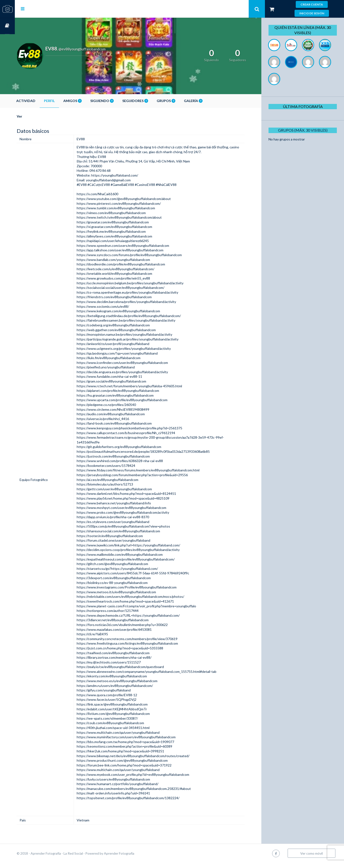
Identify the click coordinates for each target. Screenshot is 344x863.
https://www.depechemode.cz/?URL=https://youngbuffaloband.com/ (140, 615)
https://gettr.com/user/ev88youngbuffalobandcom (126, 489)
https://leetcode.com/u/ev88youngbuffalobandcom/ (127, 269)
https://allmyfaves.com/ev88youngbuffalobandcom (126, 236)
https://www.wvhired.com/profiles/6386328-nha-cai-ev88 (132, 461)
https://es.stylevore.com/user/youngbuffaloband (125, 522)
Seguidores (150, 101)
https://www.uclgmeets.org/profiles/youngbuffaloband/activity (136, 348)
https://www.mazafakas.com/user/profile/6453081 (126, 629)
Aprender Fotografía (134, 853)
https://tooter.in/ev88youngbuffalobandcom (122, 536)
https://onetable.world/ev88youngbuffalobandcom (126, 273)
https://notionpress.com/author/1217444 (119, 611)
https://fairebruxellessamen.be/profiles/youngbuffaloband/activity (138, 320)
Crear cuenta (312, 4)
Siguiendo (117, 101)
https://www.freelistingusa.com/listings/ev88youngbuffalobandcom (139, 643)
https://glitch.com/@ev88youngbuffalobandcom (124, 564)
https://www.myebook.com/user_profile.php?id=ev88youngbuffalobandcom (145, 774)
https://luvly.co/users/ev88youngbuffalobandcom (125, 779)
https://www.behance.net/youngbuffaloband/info (126, 503)
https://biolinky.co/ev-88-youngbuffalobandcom (124, 583)
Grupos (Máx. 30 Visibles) (304, 130)
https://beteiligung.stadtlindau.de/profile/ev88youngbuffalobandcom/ (141, 316)
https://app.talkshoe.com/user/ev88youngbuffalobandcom (132, 250)
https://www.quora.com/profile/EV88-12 (119, 695)
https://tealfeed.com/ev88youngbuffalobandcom (125, 653)
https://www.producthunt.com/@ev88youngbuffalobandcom (134, 760)
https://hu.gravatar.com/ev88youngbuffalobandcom (127, 395)
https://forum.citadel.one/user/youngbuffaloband (125, 540)
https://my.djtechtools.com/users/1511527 (121, 662)
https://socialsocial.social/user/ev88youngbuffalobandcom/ (132, 288)
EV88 (93, 147)
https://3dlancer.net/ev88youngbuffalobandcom (125, 620)
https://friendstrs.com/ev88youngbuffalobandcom (126, 297)
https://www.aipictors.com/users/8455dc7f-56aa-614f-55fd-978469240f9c (145, 573)
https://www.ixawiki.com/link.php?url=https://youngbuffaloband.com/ (140, 545)
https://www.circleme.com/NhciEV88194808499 (125, 409)
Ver (34, 116)
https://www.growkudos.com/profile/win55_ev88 (125, 278)
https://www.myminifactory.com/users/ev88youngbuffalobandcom (138, 737)
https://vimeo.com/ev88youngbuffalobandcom (123, 213)
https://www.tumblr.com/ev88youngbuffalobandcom (128, 208)
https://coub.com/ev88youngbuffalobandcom (122, 723)
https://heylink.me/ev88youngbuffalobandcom (123, 231)
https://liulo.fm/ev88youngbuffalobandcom (120, 358)
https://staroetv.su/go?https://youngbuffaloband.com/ (129, 568)
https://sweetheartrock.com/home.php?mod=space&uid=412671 (137, 601)
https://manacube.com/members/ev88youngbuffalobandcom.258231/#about (146, 789)
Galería (208, 101)
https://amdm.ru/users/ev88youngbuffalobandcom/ (127, 686)
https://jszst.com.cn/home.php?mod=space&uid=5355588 (132, 648)
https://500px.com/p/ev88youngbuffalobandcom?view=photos (135, 526)
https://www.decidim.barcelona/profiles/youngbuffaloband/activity (138, 302)
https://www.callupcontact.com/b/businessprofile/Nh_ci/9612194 (138, 433)
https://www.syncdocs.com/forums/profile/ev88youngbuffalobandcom (141, 255)
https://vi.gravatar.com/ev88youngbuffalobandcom (126, 227)
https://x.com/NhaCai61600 (109, 194)
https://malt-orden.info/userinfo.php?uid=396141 (125, 793)
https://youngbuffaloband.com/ (126, 175)
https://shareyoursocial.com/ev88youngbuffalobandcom (130, 531)
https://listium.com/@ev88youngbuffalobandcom (125, 714)
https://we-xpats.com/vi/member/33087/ (119, 718)
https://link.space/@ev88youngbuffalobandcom (124, 704)
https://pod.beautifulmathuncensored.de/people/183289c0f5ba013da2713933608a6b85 (155, 451)
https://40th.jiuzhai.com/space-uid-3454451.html (125, 728)
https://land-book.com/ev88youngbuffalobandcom (126, 423)
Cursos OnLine (7, 26)
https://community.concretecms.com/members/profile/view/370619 (139, 639)
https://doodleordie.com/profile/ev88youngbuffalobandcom (133, 264)
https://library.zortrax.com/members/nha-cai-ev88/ (126, 657)
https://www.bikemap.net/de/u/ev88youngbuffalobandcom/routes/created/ (145, 756)
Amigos (87, 101)
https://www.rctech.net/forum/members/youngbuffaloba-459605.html (141, 386)
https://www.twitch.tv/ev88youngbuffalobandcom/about (131, 217)
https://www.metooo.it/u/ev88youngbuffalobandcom (128, 592)
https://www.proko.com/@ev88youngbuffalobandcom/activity (135, 512)
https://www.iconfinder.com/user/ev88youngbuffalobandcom (134, 363)
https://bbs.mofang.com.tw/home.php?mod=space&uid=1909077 (137, 742)
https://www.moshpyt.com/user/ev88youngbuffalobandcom (133, 508)
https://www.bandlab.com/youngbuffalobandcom (125, 260)
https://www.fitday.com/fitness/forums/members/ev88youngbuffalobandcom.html (150, 470)
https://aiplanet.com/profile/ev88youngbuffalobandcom (130, 390)
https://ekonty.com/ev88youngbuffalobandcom (124, 676)
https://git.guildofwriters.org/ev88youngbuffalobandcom (131, 447)
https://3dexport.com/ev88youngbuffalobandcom (126, 578)
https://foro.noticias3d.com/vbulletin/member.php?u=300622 (134, 625)
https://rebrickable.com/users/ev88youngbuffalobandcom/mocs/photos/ (142, 596)
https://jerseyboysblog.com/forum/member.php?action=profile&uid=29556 (144, 475)
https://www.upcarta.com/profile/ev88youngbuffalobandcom (134, 400)
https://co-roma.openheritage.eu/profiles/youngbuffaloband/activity (139, 292)
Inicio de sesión (311, 13)
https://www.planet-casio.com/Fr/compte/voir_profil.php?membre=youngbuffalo (148, 606)
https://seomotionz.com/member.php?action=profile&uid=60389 (136, 746)
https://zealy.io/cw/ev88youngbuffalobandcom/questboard (132, 667)
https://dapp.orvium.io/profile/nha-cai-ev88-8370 (125, 517)
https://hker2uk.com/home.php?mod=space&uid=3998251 (132, 751)
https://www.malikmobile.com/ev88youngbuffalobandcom (132, 554)
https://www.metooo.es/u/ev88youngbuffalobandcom (129, 681)
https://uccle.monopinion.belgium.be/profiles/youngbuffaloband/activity (142, 283)
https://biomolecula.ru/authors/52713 (117, 484)
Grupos (181, 101)
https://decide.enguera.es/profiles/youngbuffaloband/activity (134, 372)
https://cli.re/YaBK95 (104, 634)
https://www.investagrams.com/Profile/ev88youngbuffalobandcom (138, 587)
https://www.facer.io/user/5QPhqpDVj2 (118, 699)
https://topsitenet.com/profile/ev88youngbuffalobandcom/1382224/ (140, 798)
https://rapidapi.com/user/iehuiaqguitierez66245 (125, 241)
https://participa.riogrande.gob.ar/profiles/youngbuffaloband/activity (139, 339)
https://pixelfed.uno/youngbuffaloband (118, 367)
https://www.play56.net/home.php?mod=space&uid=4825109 (135, 498)
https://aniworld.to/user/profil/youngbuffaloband (125, 344)
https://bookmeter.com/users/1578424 (118, 466)
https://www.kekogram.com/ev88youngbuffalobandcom (130, 311)
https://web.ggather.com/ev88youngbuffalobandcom (128, 330)
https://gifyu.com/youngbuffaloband (116, 690)
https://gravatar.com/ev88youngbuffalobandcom (125, 222)
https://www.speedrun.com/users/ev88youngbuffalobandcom (135, 245)
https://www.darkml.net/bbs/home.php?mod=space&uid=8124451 (138, 493)
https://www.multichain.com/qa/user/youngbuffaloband (130, 732)
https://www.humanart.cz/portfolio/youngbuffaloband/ (129, 784)
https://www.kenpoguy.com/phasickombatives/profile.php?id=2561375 (141, 428)
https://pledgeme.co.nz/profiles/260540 (118, 405)
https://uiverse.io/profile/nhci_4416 (115, 419)
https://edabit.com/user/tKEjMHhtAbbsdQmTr (124, 709)
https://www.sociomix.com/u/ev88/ (115, 306)
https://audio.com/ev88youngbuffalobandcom (123, 414)
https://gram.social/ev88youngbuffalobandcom (123, 381)
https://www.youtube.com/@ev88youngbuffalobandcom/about (136, 199)
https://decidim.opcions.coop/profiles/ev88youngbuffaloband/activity (140, 550)
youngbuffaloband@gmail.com (120, 180)
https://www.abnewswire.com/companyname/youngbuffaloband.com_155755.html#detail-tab (158, 671)
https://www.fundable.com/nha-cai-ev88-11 (121, 376)
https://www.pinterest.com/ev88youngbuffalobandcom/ (131, 203)
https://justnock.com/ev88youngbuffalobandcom (125, 456)
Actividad (40, 101)
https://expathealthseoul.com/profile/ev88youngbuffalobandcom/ (138, 559)
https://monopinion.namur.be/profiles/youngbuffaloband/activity (136, 334)
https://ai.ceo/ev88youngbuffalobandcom (119, 480)
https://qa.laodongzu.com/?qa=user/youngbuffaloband (129, 353)
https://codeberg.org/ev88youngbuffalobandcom (125, 325)
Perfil (64, 101)
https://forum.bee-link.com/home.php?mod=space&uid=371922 (136, 765)
